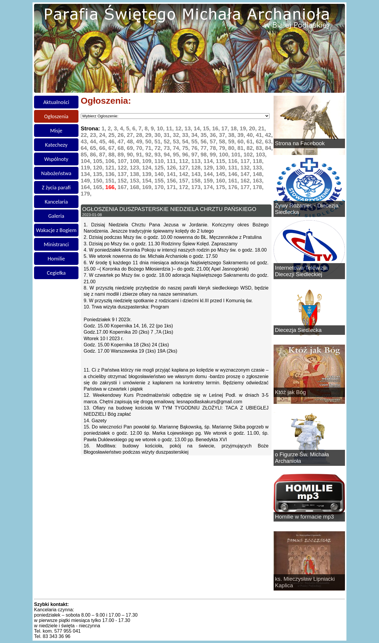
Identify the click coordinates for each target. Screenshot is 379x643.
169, (148, 187)
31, (168, 135)
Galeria (56, 215)
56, (205, 141)
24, (103, 135)
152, (124, 180)
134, (87, 174)
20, (253, 128)
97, (195, 154)
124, (148, 167)
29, (149, 135)
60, (242, 141)
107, (124, 161)
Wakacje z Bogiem (56, 230)
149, (87, 180)
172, (185, 187)
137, (124, 174)
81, (242, 148)
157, (185, 180)
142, (185, 174)
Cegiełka (56, 272)
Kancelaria (56, 201)
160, (222, 180)
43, (85, 141)
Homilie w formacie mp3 (304, 517)
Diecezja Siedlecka (298, 330)
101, (237, 154)
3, (117, 128)
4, (123, 128)
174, (210, 187)
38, (232, 135)
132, (246, 167)
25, (113, 135)
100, (225, 154)
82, (251, 148)
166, (111, 187)
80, (232, 148)
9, (154, 128)
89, (122, 154)
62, (260, 141)
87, (103, 154)
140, (161, 174)
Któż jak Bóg (290, 392)
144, (210, 174)
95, (177, 154)
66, (103, 148)
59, (232, 141)
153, (136, 180)
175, (222, 187)
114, (210, 161)
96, (186, 154)
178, (258, 187)
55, (195, 141)
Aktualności (56, 102)
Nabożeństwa (56, 173)
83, (260, 148)
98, (205, 154)
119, (87, 167)
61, (251, 141)
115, (222, 161)
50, (149, 141)
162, (246, 180)
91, (140, 154)
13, (189, 128)
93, (159, 154)
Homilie (56, 258)
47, (122, 141)
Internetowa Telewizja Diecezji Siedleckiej (301, 271)
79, (223, 148)
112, (185, 161)
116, (234, 161)
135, (99, 174)
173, (197, 187)
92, (149, 154)
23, (94, 135)
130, (222, 167)
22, (85, 135)
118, (258, 161)
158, (197, 180)
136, (111, 174)
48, (131, 141)
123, (136, 167)
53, (177, 141)
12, (179, 128)
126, (173, 167)
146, (234, 174)
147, (246, 174)
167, (124, 187)
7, (141, 128)
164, (87, 187)
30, (159, 135)
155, (161, 180)
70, (140, 148)
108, (136, 161)
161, (234, 180)
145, (222, 174)
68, (122, 148)
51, (159, 141)
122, (124, 167)
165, (99, 187)
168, (136, 187)
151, (111, 180)
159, (210, 180)
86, (94, 154)
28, (140, 135)
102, (249, 154)
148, (258, 174)
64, (85, 148)
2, (111, 128)
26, (122, 135)
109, (148, 161)
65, (94, 148)
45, (103, 141)
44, (94, 141)
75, (186, 148)
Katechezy (56, 144)
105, (99, 161)
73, (168, 148)
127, (185, 167)
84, (269, 148)
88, (113, 154)
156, (173, 180)
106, (111, 161)
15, (207, 128)
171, (173, 187)
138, (136, 174)
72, (159, 148)
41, (260, 135)
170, (161, 187)
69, (131, 148)
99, (214, 154)
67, (113, 148)
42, (269, 135)
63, (269, 141)
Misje (56, 130)
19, (244, 128)
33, (186, 135)
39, (242, 135)
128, (197, 167)
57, (214, 141)
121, (111, 167)
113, (197, 161)
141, (173, 174)
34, (195, 135)
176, (234, 187)
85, (85, 154)
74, (177, 148)
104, (87, 161)
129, (210, 167)
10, (161, 128)
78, (214, 148)
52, (168, 141)
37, (223, 135)
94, (168, 154)
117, (246, 161)
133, (258, 167)
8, (147, 128)
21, (262, 128)
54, (186, 141)
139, (148, 174)
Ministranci (56, 244)
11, (170, 128)
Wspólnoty (56, 159)
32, (177, 135)
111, (173, 161)
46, (113, 141)
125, (161, 167)
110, (161, 161)
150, (99, 180)
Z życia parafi (56, 187)
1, (105, 128)
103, (261, 154)
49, (140, 141)
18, (235, 128)
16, (216, 128)
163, (258, 180)
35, (205, 135)
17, (226, 128)
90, (131, 154)
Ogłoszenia (56, 116)
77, (205, 148)
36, (214, 135)
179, (86, 194)
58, (223, 141)
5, (129, 128)
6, (135, 128)
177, (246, 187)
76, (195, 148)
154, (148, 180)
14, (198, 128)
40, (251, 135)
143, (197, 174)
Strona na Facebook (300, 143)
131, (234, 167)
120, (99, 167)
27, (131, 135)
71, (149, 148)
